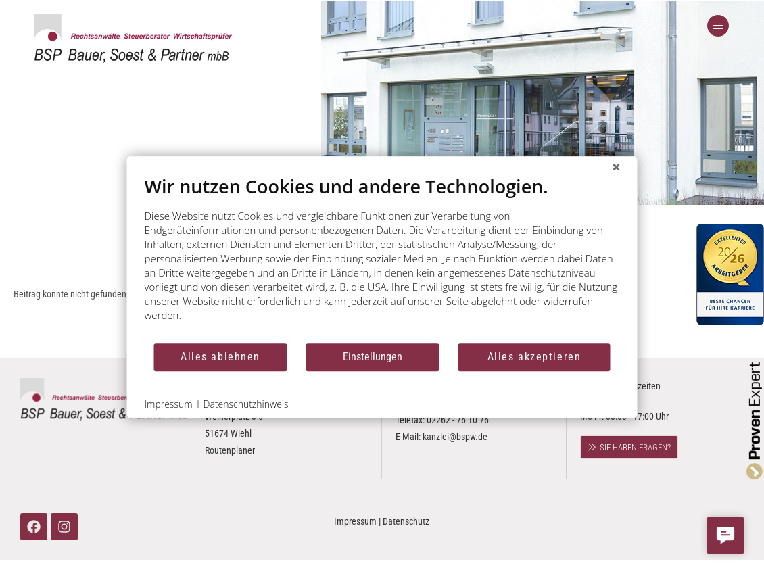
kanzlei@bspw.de (455, 436)
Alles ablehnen (220, 356)
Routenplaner (230, 450)
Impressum (355, 521)
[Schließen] (616, 167)
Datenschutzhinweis (246, 404)
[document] (382, 258)
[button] (725, 535)
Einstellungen (372, 356)
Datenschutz (406, 521)
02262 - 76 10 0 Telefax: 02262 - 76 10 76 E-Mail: (442, 420)
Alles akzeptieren (534, 356)
